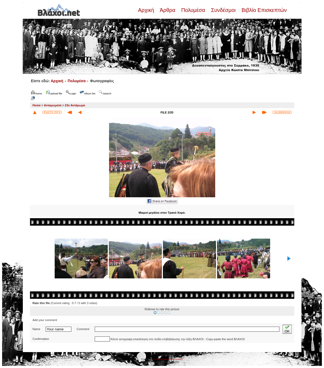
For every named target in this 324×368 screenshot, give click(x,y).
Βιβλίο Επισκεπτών (263, 10)
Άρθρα (167, 10)
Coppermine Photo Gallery (168, 359)
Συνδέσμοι (223, 10)
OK (287, 329)
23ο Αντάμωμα (75, 105)
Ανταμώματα (53, 105)
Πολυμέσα (193, 10)
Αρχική (146, 10)
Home (37, 105)
